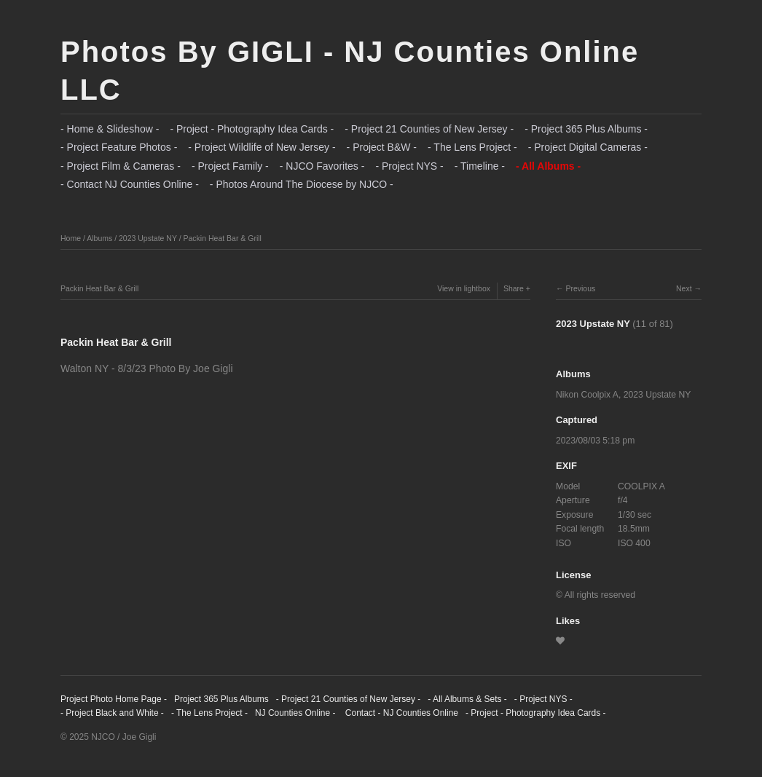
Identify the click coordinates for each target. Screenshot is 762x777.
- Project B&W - (382, 147)
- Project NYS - (409, 166)
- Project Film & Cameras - (120, 166)
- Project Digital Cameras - (588, 147)
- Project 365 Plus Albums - (586, 129)
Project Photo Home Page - (113, 699)
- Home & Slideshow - (109, 129)
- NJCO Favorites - (322, 166)
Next (684, 288)
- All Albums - (548, 166)
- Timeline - (480, 166)
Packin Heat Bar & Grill (223, 238)
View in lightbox (463, 288)
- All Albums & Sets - (467, 699)
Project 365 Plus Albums (221, 699)
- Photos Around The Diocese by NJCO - (301, 184)
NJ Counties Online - (295, 713)
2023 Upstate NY (148, 238)
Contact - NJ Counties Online (400, 713)
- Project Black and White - (112, 713)
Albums (99, 238)
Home (70, 238)
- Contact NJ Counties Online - (129, 184)
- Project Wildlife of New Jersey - (261, 147)
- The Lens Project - (472, 147)
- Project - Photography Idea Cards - (252, 129)
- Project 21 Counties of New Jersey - (429, 129)
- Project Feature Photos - (118, 147)
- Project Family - (230, 166)
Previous (580, 288)
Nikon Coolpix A (587, 395)
